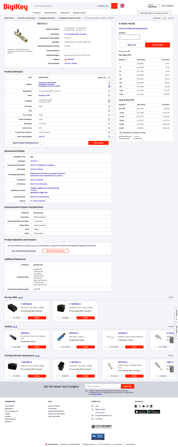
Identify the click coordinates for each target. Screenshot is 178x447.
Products (36, 13)
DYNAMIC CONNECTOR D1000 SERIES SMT (44, 188)
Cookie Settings (130, 444)
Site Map (8, 416)
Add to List (132, 45)
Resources (65, 13)
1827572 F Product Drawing (39, 197)
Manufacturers (50, 13)
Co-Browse (96, 419)
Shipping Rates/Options (56, 411)
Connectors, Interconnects (26, 18)
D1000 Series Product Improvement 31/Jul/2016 (46, 176)
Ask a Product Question (55, 251)
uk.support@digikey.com (101, 416)
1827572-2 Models (70, 63)
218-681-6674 (98, 413)
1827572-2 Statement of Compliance (42, 165)
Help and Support (54, 406)
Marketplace (9, 408)
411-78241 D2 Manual (37, 201)
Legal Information (54, 416)
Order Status (52, 408)
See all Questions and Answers (24, 251)
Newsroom (8, 421)
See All (20, 298)
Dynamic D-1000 (44, 95)
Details (37, 318)
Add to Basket (157, 45)
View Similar (98, 143)
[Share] (171, 18)
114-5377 (33, 190)
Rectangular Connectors (47, 18)
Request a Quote (79, 13)
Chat (95, 406)
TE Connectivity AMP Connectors (75, 34)
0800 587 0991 (98, 410)
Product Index (9, 18)
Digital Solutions (10, 419)
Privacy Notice (96, 394)
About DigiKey (9, 406)
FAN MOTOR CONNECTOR (38, 193)
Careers (7, 414)
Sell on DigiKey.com (11, 411)
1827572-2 (34, 161)
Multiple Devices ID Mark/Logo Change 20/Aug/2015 (47, 173)
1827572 (42, 137)
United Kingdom (51, 444)
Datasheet (69, 59)
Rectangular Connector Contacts (69, 18)
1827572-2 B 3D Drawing (38, 184)
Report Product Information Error (25, 143)
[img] (15, 7)
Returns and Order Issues (56, 414)
